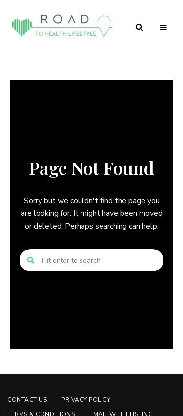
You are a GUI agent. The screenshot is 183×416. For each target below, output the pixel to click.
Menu (163, 28)
